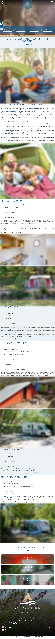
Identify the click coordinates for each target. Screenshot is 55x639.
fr (3, 1)
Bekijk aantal (8, 627)
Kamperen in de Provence (7, 35)
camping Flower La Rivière (10, 108)
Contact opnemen (10, 630)
